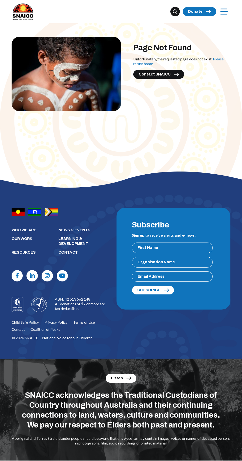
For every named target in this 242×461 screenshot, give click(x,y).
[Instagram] (48, 276)
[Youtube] (63, 276)
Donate (195, 12)
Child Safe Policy (25, 322)
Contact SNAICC (155, 74)
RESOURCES (24, 252)
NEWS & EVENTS (74, 230)
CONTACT (68, 252)
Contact (18, 329)
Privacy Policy (56, 322)
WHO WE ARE (24, 230)
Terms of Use (84, 322)
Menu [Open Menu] (223, 12)
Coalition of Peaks (45, 329)
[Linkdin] (32, 276)
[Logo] (39, 304)
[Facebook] (17, 276)
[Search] (175, 12)
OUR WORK (22, 239)
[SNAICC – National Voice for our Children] (23, 12)
